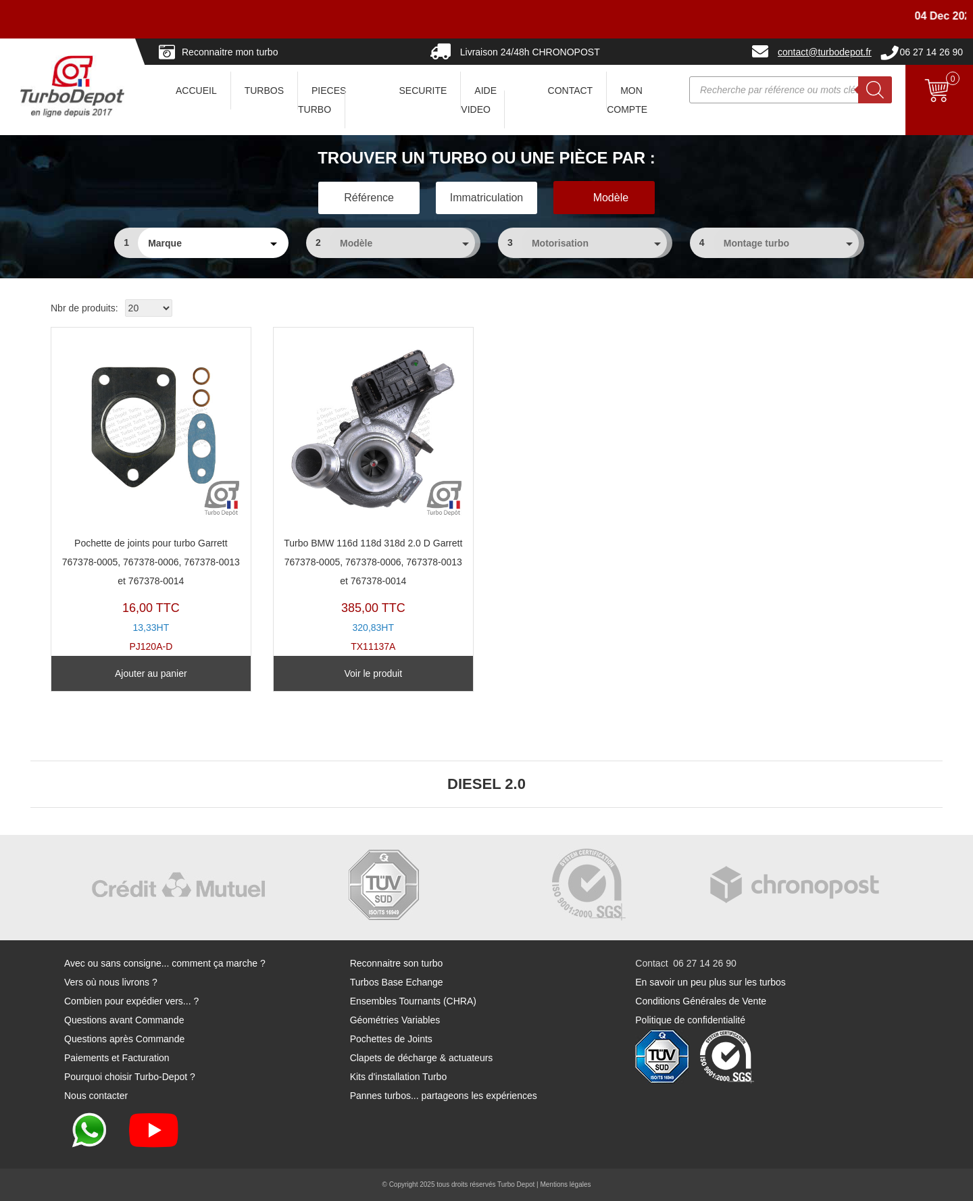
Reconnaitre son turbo (396, 963)
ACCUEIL (196, 90)
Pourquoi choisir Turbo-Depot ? (129, 1076)
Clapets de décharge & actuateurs (421, 1057)
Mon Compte (627, 100)
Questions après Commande (124, 1038)
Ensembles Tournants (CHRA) (413, 1001)
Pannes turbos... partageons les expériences (443, 1095)
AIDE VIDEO (479, 100)
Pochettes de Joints (391, 1038)
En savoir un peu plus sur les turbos (710, 982)
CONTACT (570, 90)
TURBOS (264, 90)
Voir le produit (373, 673)
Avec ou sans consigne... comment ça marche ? (165, 963)
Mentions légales (565, 1184)
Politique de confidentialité (690, 1020)
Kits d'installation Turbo (398, 1076)
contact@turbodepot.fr (825, 52)
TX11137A (373, 493)
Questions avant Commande (124, 1020)
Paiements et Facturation (117, 1057)
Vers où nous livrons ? (110, 982)
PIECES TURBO (322, 100)
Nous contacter (96, 1095)
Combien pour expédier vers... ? (131, 1001)
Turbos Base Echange (396, 982)
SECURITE (423, 90)
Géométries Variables (395, 1020)
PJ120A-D (151, 493)
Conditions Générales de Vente (700, 1001)
